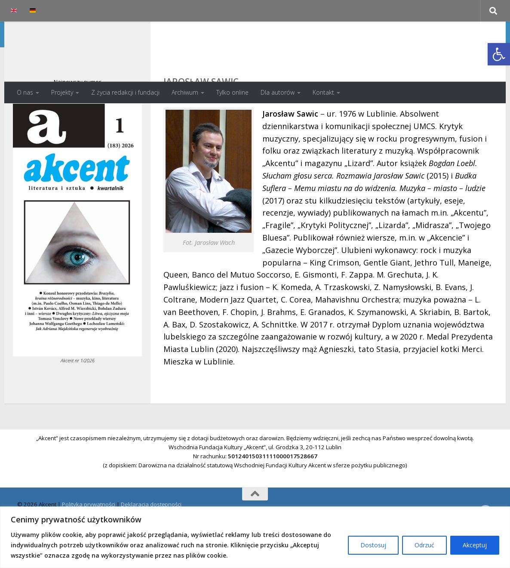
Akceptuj (475, 545)
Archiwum (185, 92)
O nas (25, 92)
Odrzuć (424, 545)
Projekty (62, 92)
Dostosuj (373, 545)
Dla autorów (278, 92)
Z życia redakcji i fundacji (125, 92)
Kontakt (323, 92)
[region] (255, 537)
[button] (499, 54)
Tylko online (232, 92)
